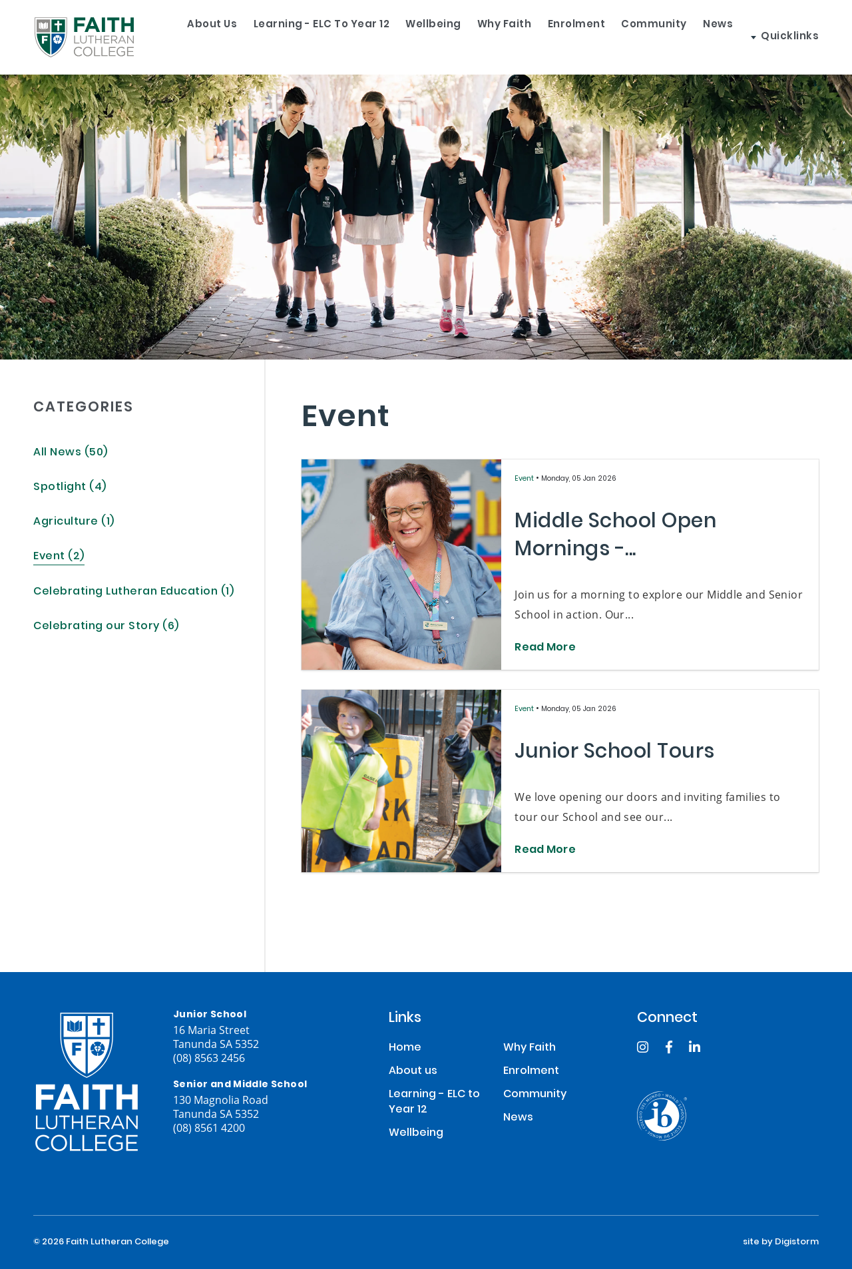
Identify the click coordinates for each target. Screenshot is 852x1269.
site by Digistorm (781, 1242)
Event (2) (59, 557)
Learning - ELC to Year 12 (308, 37)
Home (405, 1048)
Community (689, 37)
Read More (545, 648)
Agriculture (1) (73, 522)
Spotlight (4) (69, 487)
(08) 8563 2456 (209, 1058)
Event (525, 479)
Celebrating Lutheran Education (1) (133, 592)
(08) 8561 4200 (209, 1128)
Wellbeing (433, 37)
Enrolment (599, 37)
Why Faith (515, 37)
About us (187, 37)
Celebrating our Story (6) (106, 627)
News (764, 37)
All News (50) (70, 453)
